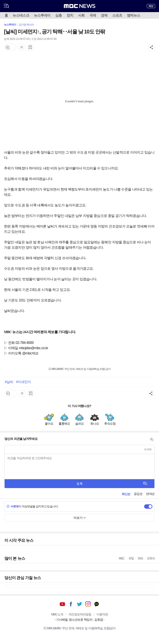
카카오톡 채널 (97, 604)
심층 (58, 15)
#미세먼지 (23, 382)
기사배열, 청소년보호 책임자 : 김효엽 (79, 619)
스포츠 (117, 15)
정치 (70, 15)
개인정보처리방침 (79, 614)
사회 (81, 15)
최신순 (126, 494)
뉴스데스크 (21, 15)
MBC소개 (57, 614)
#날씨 (9, 382)
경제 (104, 15)
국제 (92, 15)
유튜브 (62, 604)
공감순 (138, 494)
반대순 (150, 494)
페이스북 (71, 604)
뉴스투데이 (42, 15)
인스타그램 (88, 604)
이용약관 (102, 614)
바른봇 (13, 506)
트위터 (79, 604)
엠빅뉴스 (133, 15)
